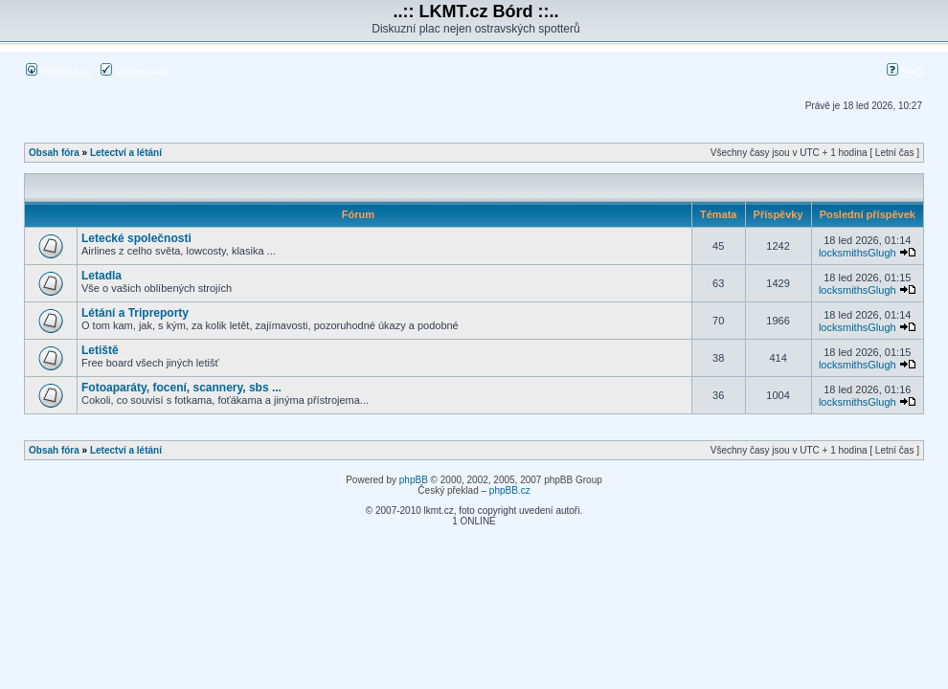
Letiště (100, 350)
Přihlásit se (59, 72)
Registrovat (135, 72)
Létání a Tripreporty (135, 313)
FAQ (904, 72)
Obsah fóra (54, 152)
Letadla (101, 275)
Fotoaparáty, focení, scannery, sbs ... (181, 387)
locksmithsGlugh (857, 252)
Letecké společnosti (136, 238)
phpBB (413, 480)
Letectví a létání (126, 152)
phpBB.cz (509, 490)
